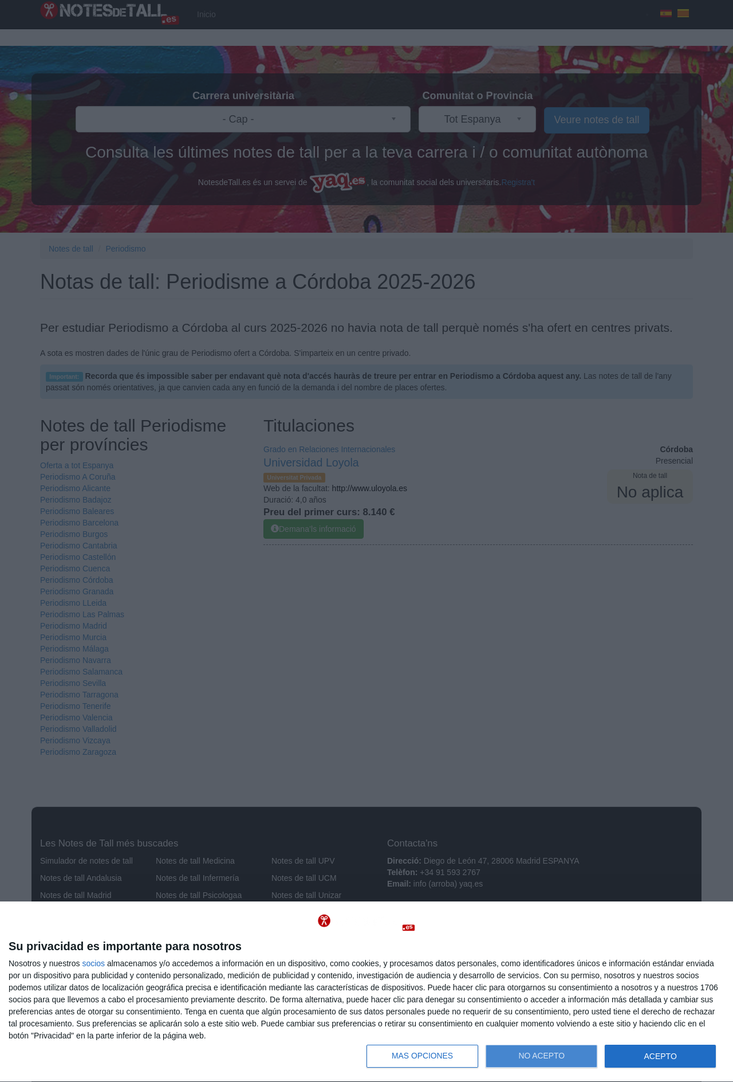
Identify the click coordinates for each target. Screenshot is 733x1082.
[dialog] (366, 992)
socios (93, 963)
